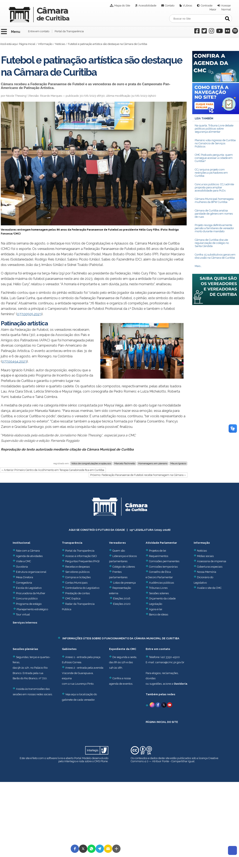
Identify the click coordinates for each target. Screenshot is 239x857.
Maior (212, 9)
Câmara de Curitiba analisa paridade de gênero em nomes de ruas (214, 213)
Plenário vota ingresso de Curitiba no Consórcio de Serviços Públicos (215, 143)
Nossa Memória (206, 571)
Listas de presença (124, 582)
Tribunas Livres (158, 587)
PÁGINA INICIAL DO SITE (162, 722)
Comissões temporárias (163, 566)
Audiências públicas (161, 582)
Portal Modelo (82, 758)
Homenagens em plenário (152, 463)
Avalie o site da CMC (209, 587)
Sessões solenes (159, 593)
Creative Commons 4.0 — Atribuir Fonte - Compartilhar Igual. (174, 760)
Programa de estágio (29, 603)
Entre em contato (38, 31)
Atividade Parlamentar (161, 542)
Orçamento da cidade (161, 598)
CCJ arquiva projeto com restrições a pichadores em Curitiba (211, 172)
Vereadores (117, 542)
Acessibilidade (147, 5)
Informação (45, 44)
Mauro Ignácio (178, 463)
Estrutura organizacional (29, 571)
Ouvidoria (20, 566)
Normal (226, 9)
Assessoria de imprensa (211, 561)
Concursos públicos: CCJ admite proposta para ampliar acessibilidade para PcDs (214, 187)
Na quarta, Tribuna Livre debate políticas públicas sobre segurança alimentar (214, 128)
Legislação (155, 603)
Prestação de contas (76, 593)
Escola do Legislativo (27, 587)
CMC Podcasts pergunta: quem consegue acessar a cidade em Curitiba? (214, 158)
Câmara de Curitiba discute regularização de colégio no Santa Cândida (212, 243)
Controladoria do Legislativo (82, 587)
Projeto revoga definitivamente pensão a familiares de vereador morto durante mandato (214, 228)
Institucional (21, 542)
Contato (169, 5)
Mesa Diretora (23, 577)
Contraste (206, 5)
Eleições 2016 (121, 598)
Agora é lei (155, 609)
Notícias (60, 44)
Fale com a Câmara (26, 550)
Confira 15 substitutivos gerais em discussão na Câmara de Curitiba (215, 256)
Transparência (72, 542)
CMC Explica (72, 598)
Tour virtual (23, 614)
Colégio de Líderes (123, 566)
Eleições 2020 (122, 603)
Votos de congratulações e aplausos (91, 463)
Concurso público (25, 598)
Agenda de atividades (28, 556)
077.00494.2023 (14, 361)
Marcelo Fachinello (124, 463)
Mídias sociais (205, 556)
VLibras (187, 5)
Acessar (226, 5)
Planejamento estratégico (32, 609)
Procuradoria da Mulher (29, 593)
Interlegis (70, 761)
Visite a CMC (22, 561)
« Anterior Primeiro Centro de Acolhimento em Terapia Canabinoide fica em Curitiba (52, 470)
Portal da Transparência (69, 31)
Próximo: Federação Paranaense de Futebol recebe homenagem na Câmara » (138, 475)
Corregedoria (22, 582)
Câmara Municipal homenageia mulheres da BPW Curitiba (214, 200)
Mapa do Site (122, 5)
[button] (75, 849)
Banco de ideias (158, 614)
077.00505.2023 (29, 314)
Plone (104, 761)
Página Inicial (27, 44)
